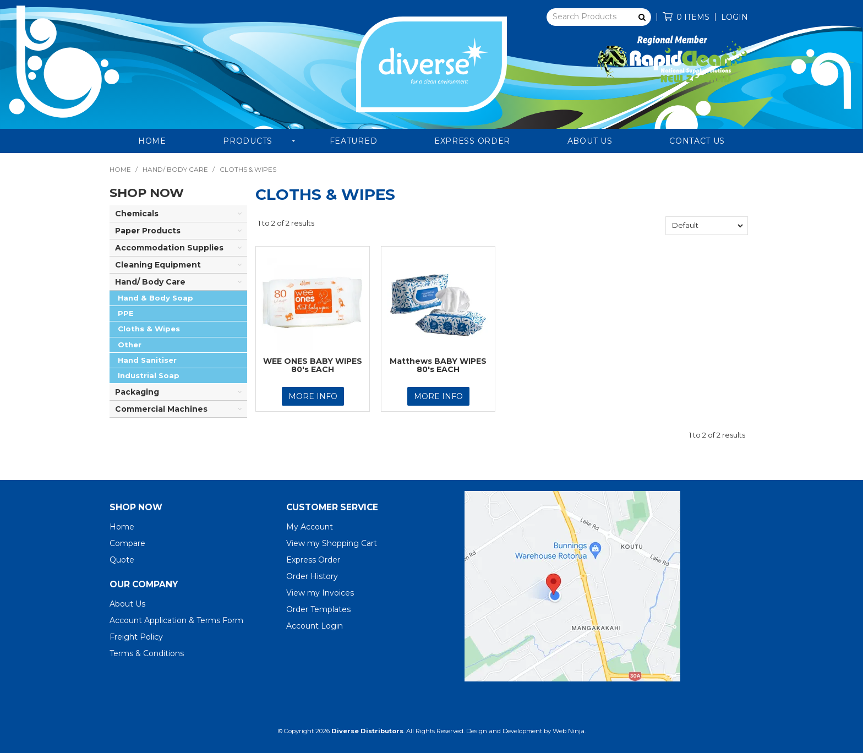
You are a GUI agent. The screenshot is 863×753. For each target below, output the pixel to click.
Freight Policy (136, 637)
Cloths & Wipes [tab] (149, 328)
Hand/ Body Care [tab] (150, 282)
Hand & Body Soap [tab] (155, 297)
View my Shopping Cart (331, 543)
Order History (312, 576)
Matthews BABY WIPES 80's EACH (438, 365)
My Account (309, 527)
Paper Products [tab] (148, 231)
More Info (312, 396)
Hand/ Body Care (175, 169)
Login (734, 17)
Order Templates (318, 609)
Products (247, 141)
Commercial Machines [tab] (161, 409)
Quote (122, 560)
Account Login (314, 626)
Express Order (472, 141)
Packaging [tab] (137, 392)
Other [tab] (129, 344)
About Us (590, 141)
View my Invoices (320, 593)
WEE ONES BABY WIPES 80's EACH (312, 365)
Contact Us (697, 141)
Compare (127, 543)
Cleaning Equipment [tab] (158, 265)
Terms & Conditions (147, 653)
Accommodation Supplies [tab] (169, 248)
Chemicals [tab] (137, 214)
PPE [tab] (126, 313)
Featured (354, 141)
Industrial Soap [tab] (148, 375)
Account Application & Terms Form (176, 620)
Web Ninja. (569, 731)
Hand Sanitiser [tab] (147, 360)
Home (152, 141)
